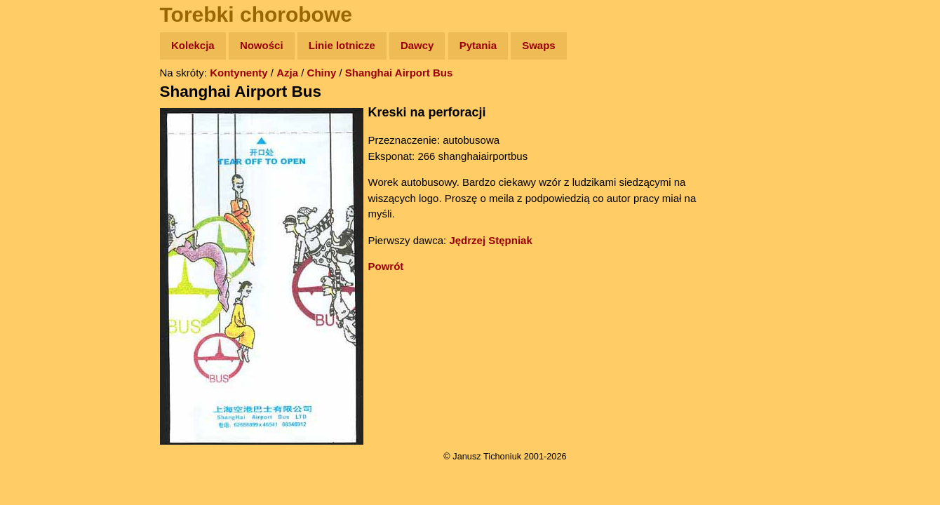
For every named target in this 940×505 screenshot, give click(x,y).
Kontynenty (239, 73)
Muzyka (42, 208)
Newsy (40, 154)
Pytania (478, 45)
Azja (287, 73)
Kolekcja (193, 45)
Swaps (539, 45)
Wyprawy (46, 100)
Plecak (40, 235)
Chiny (322, 73)
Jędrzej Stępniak (490, 240)
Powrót (386, 266)
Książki (41, 181)
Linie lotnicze (342, 45)
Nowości (261, 45)
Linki (35, 262)
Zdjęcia (41, 127)
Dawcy (417, 45)
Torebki (42, 289)
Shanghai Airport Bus (399, 73)
